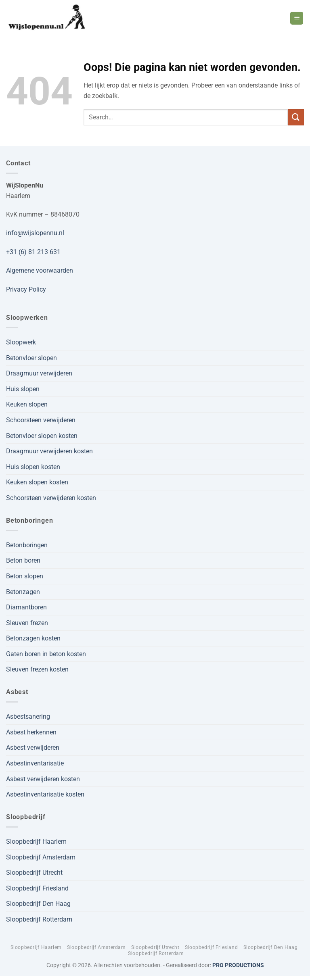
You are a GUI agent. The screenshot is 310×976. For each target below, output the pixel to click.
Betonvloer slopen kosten (42, 436)
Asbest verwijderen (32, 747)
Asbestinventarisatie (35, 763)
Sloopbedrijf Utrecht (34, 872)
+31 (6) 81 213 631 (33, 252)
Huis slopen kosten (33, 467)
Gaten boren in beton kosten (46, 654)
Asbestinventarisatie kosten (45, 794)
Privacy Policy (26, 289)
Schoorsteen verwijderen (40, 420)
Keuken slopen (27, 404)
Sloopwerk (21, 342)
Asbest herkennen (31, 732)
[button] (296, 18)
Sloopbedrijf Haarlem (36, 841)
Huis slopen (23, 389)
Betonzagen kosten (33, 638)
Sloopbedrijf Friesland (37, 888)
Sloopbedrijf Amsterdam (40, 857)
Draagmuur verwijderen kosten (49, 451)
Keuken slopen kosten (37, 482)
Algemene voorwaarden (39, 270)
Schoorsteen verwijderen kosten (51, 498)
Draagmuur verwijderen (39, 373)
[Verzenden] (296, 117)
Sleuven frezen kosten (37, 669)
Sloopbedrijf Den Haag (38, 903)
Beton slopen (24, 576)
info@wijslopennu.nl (35, 233)
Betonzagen (23, 592)
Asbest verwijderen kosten (43, 779)
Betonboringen (27, 545)
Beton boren (23, 560)
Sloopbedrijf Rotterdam (39, 919)
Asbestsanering (28, 716)
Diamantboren (26, 607)
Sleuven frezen (27, 623)
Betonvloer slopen (31, 358)
